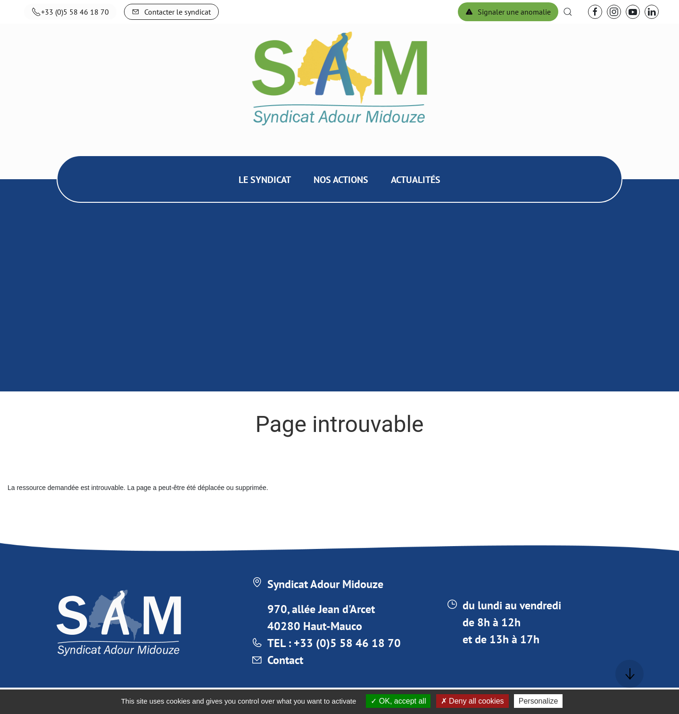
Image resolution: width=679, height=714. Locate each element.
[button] (567, 12)
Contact (285, 660)
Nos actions (341, 180)
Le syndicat (265, 180)
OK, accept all (398, 701)
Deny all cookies (472, 701)
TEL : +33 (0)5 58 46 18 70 (334, 643)
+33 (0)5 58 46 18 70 (70, 12)
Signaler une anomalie (508, 12)
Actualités (415, 180)
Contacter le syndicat (171, 12)
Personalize (538, 701)
